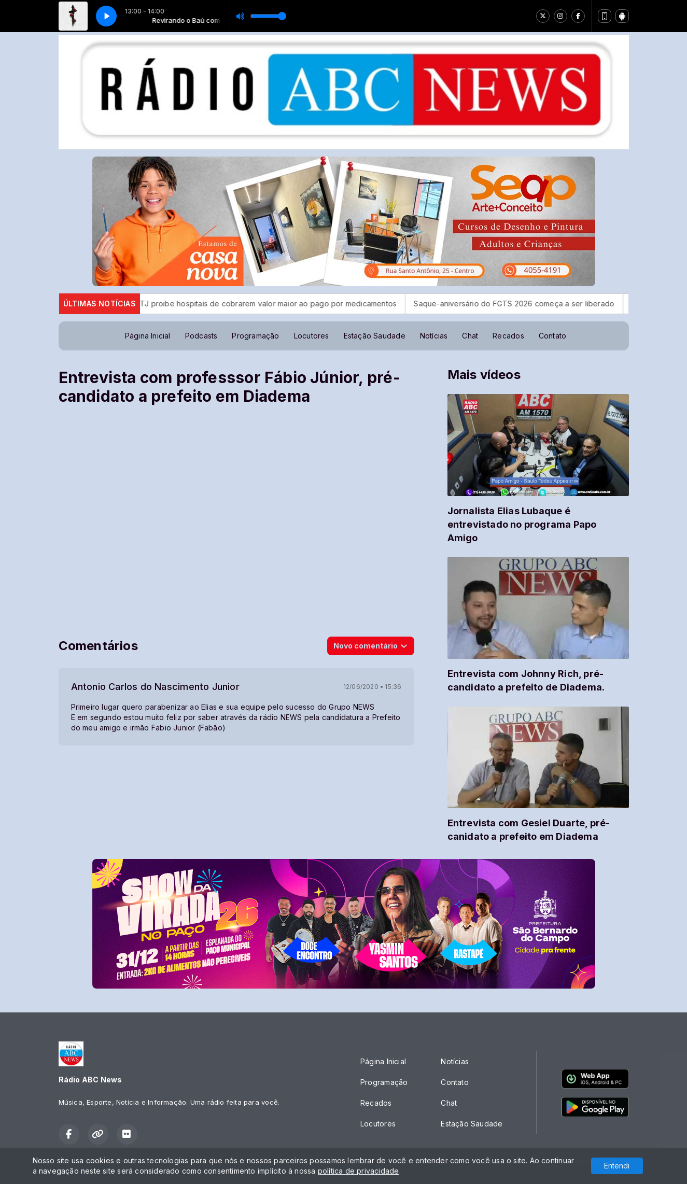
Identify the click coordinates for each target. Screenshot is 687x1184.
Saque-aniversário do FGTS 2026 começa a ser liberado (526, 303)
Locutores (311, 335)
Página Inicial (148, 335)
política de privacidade (358, 1170)
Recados (508, 335)
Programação (255, 335)
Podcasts (201, 335)
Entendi (616, 1165)
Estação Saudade (374, 335)
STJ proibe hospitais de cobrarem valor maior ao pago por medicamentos (278, 303)
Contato (552, 335)
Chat (470, 335)
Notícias (434, 335)
